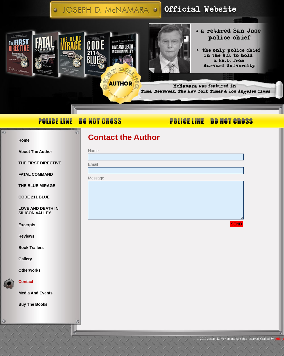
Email (93, 164)
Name (93, 150)
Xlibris (279, 338)
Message (96, 178)
